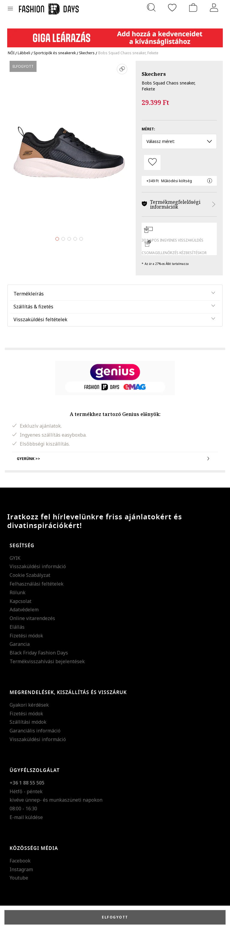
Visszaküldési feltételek (40, 319)
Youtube (19, 877)
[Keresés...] (151, 7)
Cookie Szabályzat (30, 575)
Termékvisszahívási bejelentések (47, 661)
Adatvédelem (24, 609)
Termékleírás (28, 293)
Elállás (17, 627)
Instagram (21, 869)
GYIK (15, 558)
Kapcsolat (20, 601)
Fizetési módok (26, 635)
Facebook (20, 860)
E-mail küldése (26, 817)
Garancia (20, 644)
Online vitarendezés (32, 618)
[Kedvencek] (172, 7)
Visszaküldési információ (38, 566)
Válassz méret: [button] (179, 141)
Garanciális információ (35, 730)
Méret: (148, 129)
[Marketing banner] (115, 35)
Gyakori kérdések (29, 705)
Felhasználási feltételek (36, 583)
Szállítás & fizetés (33, 306)
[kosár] (193, 7)
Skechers (154, 73)
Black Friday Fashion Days (39, 652)
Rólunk (17, 592)
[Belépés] (214, 7)
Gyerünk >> (115, 458)
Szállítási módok (28, 722)
